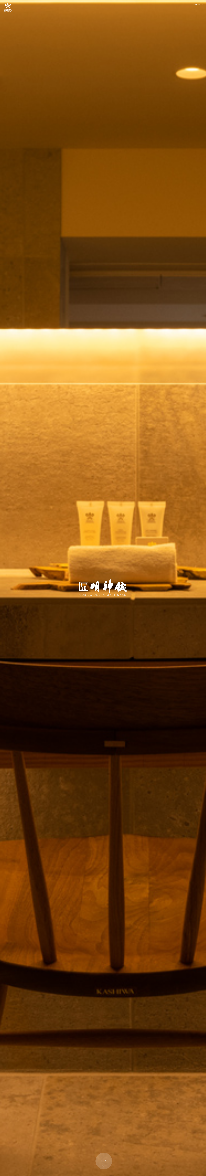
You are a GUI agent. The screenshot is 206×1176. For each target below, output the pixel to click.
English (196, 4)
